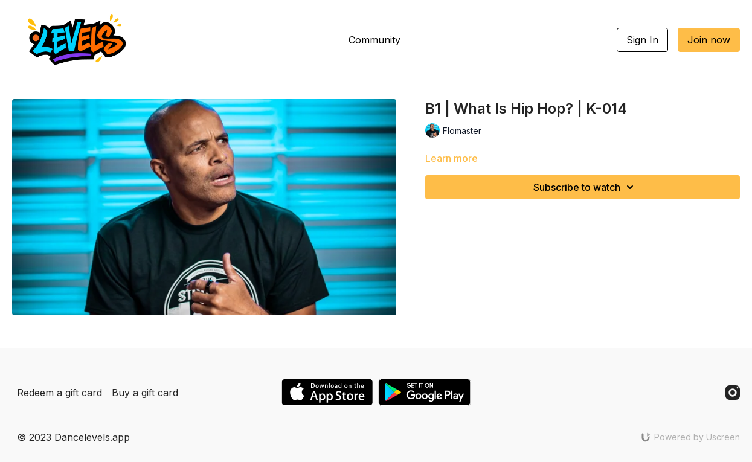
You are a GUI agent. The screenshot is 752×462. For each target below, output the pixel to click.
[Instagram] (732, 392)
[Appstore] (327, 392)
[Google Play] (424, 392)
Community (374, 40)
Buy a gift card (145, 393)
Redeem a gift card (59, 393)
